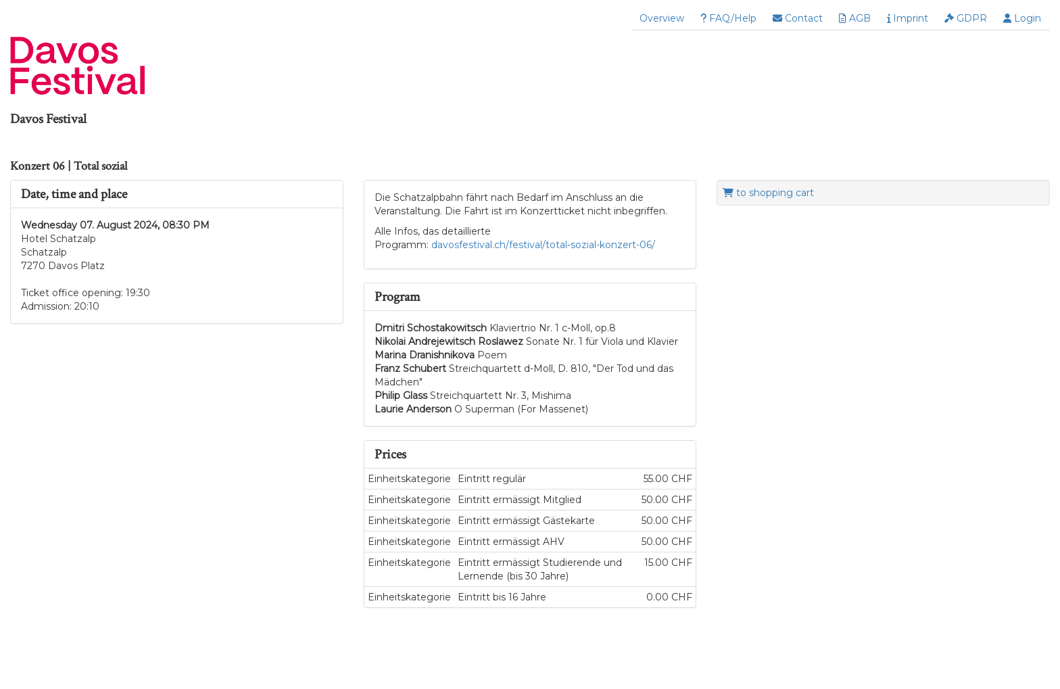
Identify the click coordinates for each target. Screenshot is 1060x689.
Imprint (907, 18)
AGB (855, 18)
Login (1022, 18)
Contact (798, 18)
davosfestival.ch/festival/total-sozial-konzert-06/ (542, 245)
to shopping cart (768, 193)
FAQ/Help (728, 18)
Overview (662, 18)
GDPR (965, 18)
